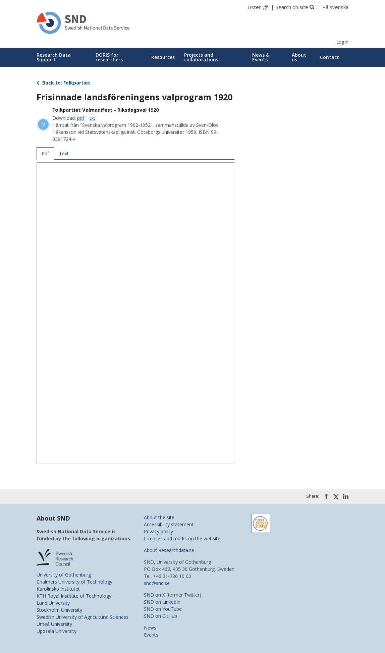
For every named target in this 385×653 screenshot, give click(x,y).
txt (92, 118)
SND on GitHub (160, 616)
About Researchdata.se (169, 550)
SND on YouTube (163, 609)
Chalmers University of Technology (74, 582)
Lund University (53, 603)
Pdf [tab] (45, 153)
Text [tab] (64, 153)
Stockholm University (59, 610)
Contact (329, 57)
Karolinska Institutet (58, 589)
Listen (255, 7)
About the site (159, 517)
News (150, 627)
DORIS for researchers (109, 57)
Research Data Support (54, 57)
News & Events (260, 57)
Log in (342, 42)
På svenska (335, 7)
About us (299, 57)
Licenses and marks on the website (182, 538)
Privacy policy (158, 531)
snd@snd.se (157, 583)
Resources (163, 57)
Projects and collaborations (201, 57)
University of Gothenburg (64, 575)
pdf (80, 118)
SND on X (154, 595)
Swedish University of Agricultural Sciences (82, 617)
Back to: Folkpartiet (63, 82)
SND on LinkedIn (162, 602)
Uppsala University (56, 631)
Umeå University (54, 624)
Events (151, 635)
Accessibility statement (169, 524)
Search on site (292, 7)
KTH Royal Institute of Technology (74, 596)
